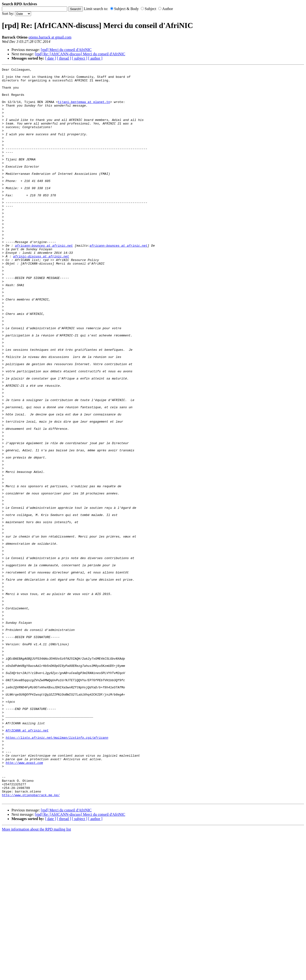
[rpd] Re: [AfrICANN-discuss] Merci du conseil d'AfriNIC (80, 54)
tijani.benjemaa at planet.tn (84, 109)
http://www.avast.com (24, 902)
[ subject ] (79, 58)
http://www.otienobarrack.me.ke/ (31, 941)
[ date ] (50, 58)
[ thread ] (64, 58)
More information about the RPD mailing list (36, 976)
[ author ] (95, 58)
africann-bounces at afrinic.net (44, 281)
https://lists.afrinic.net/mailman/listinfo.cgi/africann (57, 872)
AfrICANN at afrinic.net (27, 863)
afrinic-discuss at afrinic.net (41, 294)
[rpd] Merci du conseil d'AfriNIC (66, 50)
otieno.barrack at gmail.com (49, 37)
